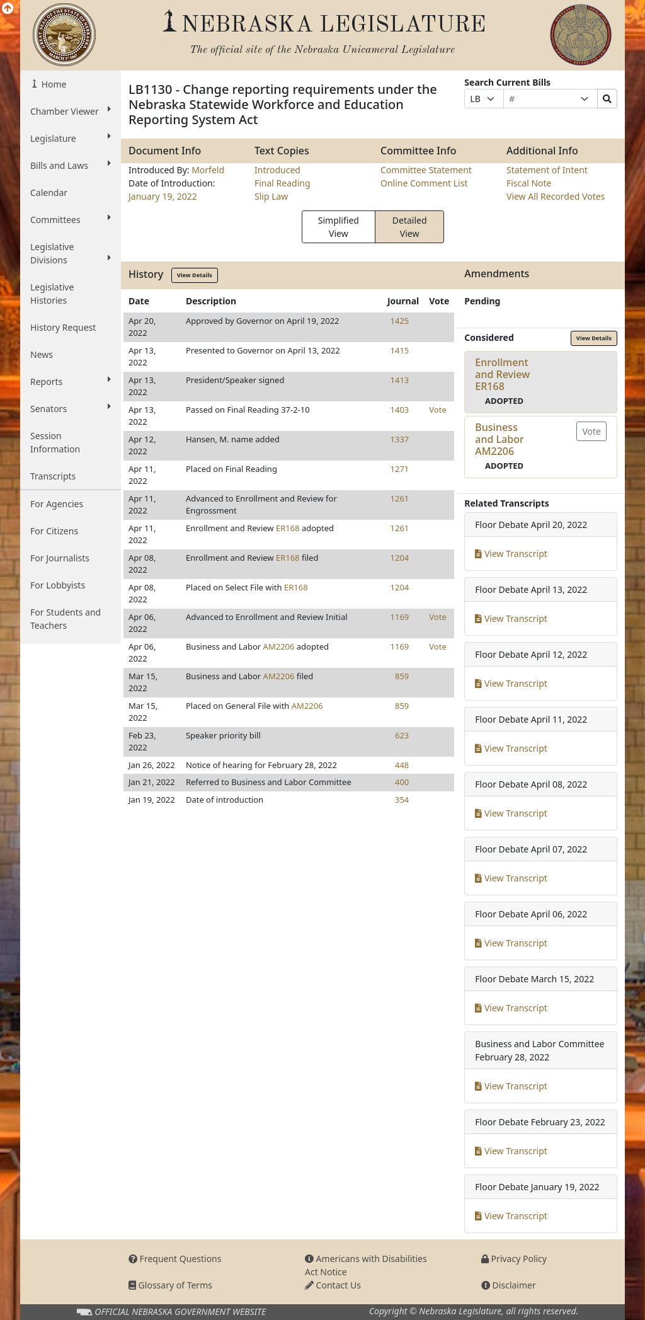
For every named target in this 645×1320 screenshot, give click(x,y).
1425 (400, 320)
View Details (194, 275)
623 (402, 735)
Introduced (277, 170)
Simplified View (338, 226)
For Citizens (54, 531)
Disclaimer (508, 1285)
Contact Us (333, 1285)
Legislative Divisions (70, 253)
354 (402, 799)
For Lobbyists (57, 585)
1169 (400, 617)
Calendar (48, 192)
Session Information (55, 442)
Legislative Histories (52, 293)
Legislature (70, 138)
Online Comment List (423, 183)
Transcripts (53, 476)
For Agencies (56, 504)
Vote (437, 409)
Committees (70, 219)
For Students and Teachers (65, 618)
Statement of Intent (547, 170)
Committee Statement (426, 170)
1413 (400, 380)
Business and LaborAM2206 (499, 439)
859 (402, 676)
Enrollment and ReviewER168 (502, 374)
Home (52, 84)
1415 (400, 350)
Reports (70, 381)
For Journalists (59, 558)
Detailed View (409, 226)
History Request (63, 327)
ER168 (288, 528)
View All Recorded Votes (555, 196)
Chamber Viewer (70, 111)
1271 (400, 468)
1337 (400, 439)
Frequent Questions (175, 1259)
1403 (400, 409)
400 (402, 782)
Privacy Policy (514, 1259)
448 (402, 765)
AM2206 (279, 646)
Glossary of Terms (170, 1285)
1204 (400, 557)
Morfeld (207, 170)
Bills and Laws (70, 165)
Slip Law (271, 196)
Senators (70, 408)
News (41, 354)
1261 (400, 498)
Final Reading (282, 183)
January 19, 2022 (162, 196)
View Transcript (511, 554)
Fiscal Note (528, 183)
